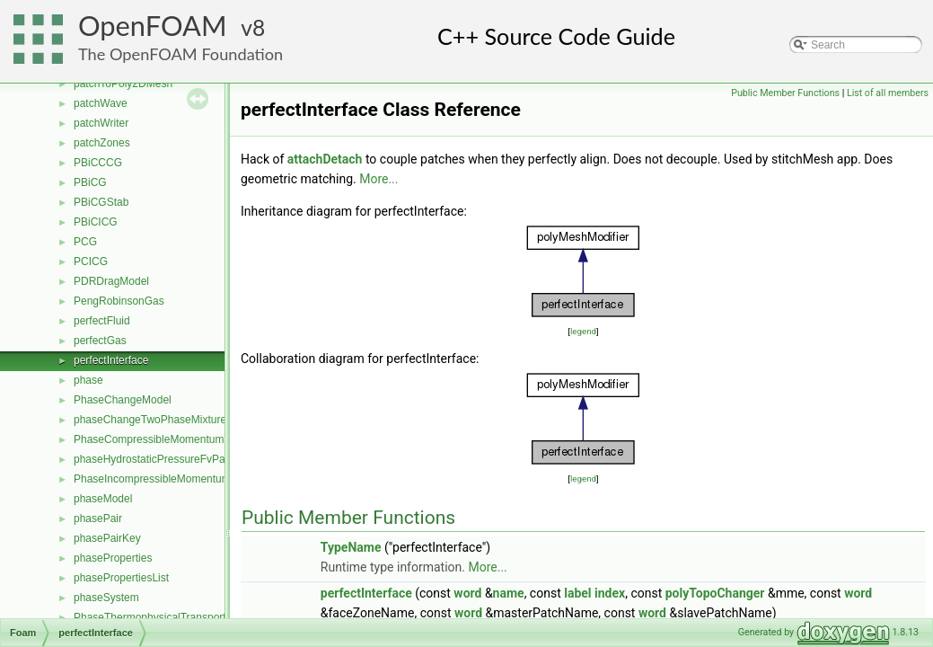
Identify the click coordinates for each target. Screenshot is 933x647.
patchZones (102, 143)
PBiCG (90, 182)
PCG (85, 241)
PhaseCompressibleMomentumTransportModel (186, 439)
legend (583, 331)
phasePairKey (107, 538)
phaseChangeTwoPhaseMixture (150, 419)
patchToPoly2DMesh (123, 83)
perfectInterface (111, 360)
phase (88, 380)
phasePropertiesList (121, 578)
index (609, 593)
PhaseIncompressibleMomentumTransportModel (189, 479)
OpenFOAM (152, 25)
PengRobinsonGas (119, 301)
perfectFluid (102, 321)
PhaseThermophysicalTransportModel (164, 617)
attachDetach (325, 159)
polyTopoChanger (715, 593)
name (508, 593)
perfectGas (100, 340)
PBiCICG (96, 222)
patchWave (101, 103)
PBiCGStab (101, 202)
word (467, 593)
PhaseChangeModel (123, 400)
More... (378, 179)
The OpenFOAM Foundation (180, 54)
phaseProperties (113, 558)
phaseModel (103, 498)
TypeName (351, 547)
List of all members (888, 93)
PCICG (91, 261)
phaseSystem (106, 597)
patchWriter (101, 123)
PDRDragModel (111, 281)
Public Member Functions (785, 93)
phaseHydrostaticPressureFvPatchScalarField (184, 459)
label (577, 593)
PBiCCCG (98, 162)
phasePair (98, 518)
